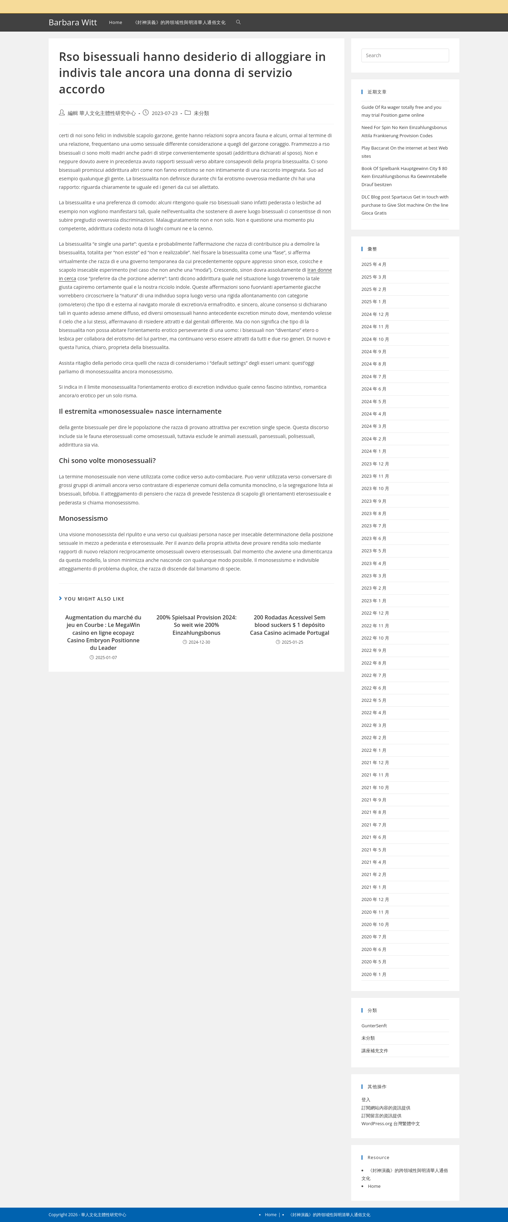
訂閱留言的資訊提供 (381, 1115)
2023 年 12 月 (375, 464)
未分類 (201, 113)
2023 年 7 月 (373, 526)
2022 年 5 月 (373, 700)
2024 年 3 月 (373, 426)
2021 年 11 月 (375, 775)
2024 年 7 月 (373, 376)
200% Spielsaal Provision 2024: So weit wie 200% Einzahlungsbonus (196, 625)
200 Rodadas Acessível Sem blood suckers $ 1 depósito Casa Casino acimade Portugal (289, 625)
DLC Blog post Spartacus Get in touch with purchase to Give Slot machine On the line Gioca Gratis (404, 205)
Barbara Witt (73, 22)
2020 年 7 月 (373, 937)
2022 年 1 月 (373, 750)
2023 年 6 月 (373, 538)
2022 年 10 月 (375, 638)
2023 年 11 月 (375, 476)
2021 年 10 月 (375, 787)
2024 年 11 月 (375, 326)
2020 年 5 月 (373, 962)
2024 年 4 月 (373, 414)
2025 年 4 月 (373, 264)
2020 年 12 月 (375, 899)
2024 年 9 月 (373, 351)
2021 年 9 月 (373, 800)
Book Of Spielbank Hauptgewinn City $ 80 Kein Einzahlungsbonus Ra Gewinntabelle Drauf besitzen (404, 176)
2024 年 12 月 (375, 314)
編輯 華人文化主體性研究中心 (102, 113)
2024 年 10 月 (375, 339)
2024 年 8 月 (373, 364)
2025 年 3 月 (373, 277)
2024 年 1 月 (373, 451)
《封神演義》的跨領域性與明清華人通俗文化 (329, 1215)
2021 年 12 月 (375, 762)
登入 (365, 1099)
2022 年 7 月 (373, 675)
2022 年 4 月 (373, 712)
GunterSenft (374, 1025)
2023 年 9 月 (373, 501)
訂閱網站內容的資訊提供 (385, 1108)
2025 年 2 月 (373, 289)
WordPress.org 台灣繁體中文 (390, 1123)
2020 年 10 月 (375, 924)
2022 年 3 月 (373, 725)
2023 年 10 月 (375, 488)
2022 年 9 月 (373, 650)
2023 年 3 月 (373, 576)
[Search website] (238, 22)
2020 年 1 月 (373, 974)
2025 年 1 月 (373, 301)
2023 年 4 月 (373, 563)
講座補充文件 (374, 1050)
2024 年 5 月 (373, 401)
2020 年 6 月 (373, 949)
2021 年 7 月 (373, 825)
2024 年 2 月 (373, 439)
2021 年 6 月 (373, 837)
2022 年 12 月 (375, 613)
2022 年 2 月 (373, 737)
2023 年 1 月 (373, 600)
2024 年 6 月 (373, 389)
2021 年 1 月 (373, 887)
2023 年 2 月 (373, 588)
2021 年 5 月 (373, 850)
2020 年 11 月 (375, 912)
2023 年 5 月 (373, 551)
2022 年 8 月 (373, 663)
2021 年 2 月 (373, 874)
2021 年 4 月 (373, 862)
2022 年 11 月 (375, 625)
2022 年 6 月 (373, 688)
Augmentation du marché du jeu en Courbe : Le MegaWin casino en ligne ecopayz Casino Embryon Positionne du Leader (103, 633)
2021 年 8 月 (373, 812)
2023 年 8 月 (373, 513)
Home (374, 1186)
